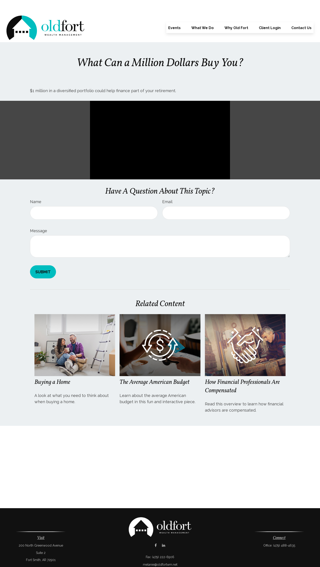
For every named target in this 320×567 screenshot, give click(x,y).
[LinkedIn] (163, 532)
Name (35, 188)
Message (38, 217)
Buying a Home (52, 369)
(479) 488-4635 (284, 532)
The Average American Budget (155, 369)
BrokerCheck (206, 559)
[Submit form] (43, 258)
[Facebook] (156, 532)
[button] (174, 14)
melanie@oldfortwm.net (160, 551)
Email (167, 188)
